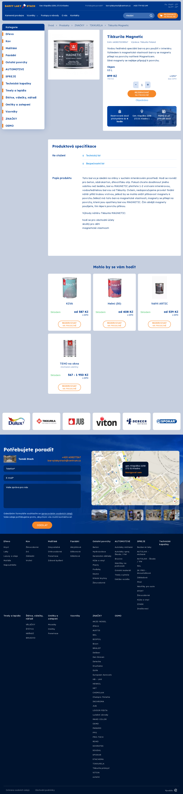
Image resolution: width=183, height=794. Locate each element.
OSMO (8, 126)
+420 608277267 (71, 457)
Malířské (9, 48)
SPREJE (9, 76)
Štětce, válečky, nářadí (19, 97)
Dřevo (8, 34)
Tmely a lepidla (14, 90)
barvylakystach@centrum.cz (118, 6)
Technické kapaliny (16, 83)
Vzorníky (9, 111)
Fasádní (9, 55)
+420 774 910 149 (140, 6)
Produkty (64, 25)
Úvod (51, 25)
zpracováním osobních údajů (56, 513)
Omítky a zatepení (16, 104)
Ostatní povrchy (14, 62)
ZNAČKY (9, 119)
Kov (6, 41)
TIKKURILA (96, 25)
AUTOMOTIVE (13, 69)
